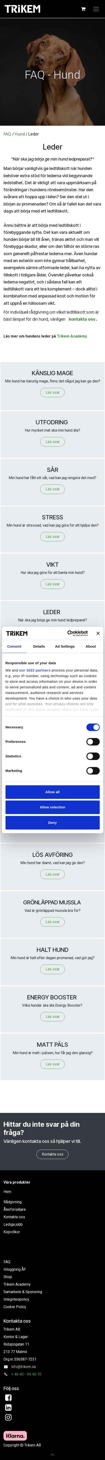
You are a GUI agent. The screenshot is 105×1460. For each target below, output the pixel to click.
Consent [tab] (14, 646)
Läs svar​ (53, 969)
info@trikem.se (23, 1367)
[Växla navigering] (96, 9)
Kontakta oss (52, 1154)
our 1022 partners (35, 670)
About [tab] (91, 646)
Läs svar (53, 392)
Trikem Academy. (72, 336)
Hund (20, 134)
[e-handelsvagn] (83, 9)
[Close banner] (98, 633)
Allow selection (52, 807)
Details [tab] (39, 646)
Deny (52, 823)
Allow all (52, 792)
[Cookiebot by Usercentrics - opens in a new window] (67, 633)
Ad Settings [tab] (65, 646)
